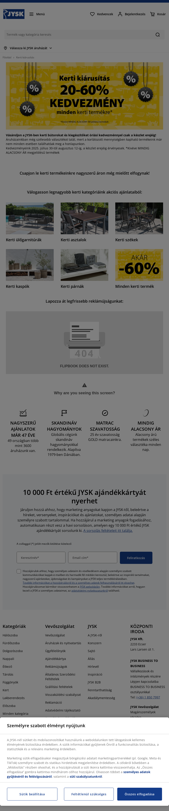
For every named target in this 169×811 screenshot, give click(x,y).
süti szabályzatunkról (86, 776)
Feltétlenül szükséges (89, 794)
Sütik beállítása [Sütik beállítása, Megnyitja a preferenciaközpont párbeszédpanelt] (32, 794)
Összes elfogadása (140, 794)
